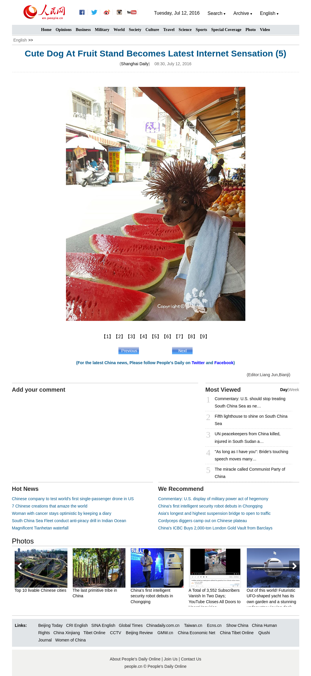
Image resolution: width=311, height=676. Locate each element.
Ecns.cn (214, 625)
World (119, 29)
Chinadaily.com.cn (162, 625)
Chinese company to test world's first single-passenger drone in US (73, 498)
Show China (237, 625)
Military (102, 29)
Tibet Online (94, 632)
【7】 (180, 336)
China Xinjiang (66, 632)
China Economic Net (196, 632)
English (20, 40)
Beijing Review (139, 632)
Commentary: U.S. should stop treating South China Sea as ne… (250, 402)
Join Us (171, 659)
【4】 (143, 336)
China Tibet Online (237, 632)
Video (265, 29)
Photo (251, 29)
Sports (201, 29)
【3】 (131, 336)
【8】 (192, 336)
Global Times (131, 625)
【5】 (155, 336)
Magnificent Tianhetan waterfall (40, 528)
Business (83, 29)
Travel (169, 29)
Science (185, 29)
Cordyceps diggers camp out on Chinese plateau (202, 520)
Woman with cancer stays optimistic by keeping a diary (61, 513)
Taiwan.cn (193, 625)
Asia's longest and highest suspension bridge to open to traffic (214, 513)
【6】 (168, 336)
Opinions (64, 29)
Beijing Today (50, 625)
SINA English (103, 625)
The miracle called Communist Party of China (250, 473)
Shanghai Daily (135, 63)
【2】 (119, 336)
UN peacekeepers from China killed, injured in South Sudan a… (248, 437)
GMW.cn (165, 632)
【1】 (107, 336)
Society (135, 29)
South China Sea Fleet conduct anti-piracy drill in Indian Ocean (69, 520)
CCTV (115, 632)
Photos (23, 541)
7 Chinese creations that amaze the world (50, 506)
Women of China (70, 640)
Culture (152, 29)
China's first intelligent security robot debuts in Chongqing (210, 506)
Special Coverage (226, 29)
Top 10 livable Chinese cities (41, 590)
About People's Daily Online (135, 659)
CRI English (77, 625)
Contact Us (191, 659)
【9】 (204, 336)
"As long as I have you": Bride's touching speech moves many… (251, 455)
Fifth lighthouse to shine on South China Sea (251, 420)
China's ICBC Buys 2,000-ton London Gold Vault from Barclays (215, 528)
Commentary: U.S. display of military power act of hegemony (213, 498)
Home (46, 29)
